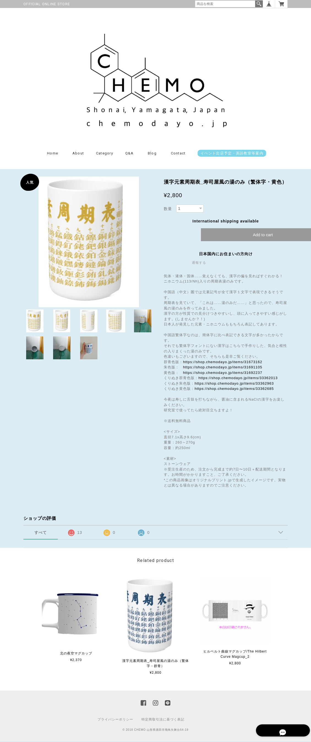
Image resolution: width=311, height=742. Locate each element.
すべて (40, 533)
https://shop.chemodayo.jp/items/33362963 (234, 384)
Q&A (129, 154)
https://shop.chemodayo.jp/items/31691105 (222, 368)
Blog (152, 154)
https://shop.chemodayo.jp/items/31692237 (222, 373)
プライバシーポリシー (115, 720)
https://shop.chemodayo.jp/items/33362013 (238, 379)
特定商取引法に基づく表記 (162, 720)
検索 (259, 4)
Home (52, 154)
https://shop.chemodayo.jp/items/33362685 (234, 389)
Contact (178, 154)
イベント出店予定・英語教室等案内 (231, 154)
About (78, 154)
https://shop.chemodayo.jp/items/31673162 (222, 363)
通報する (199, 263)
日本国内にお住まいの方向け (226, 254)
